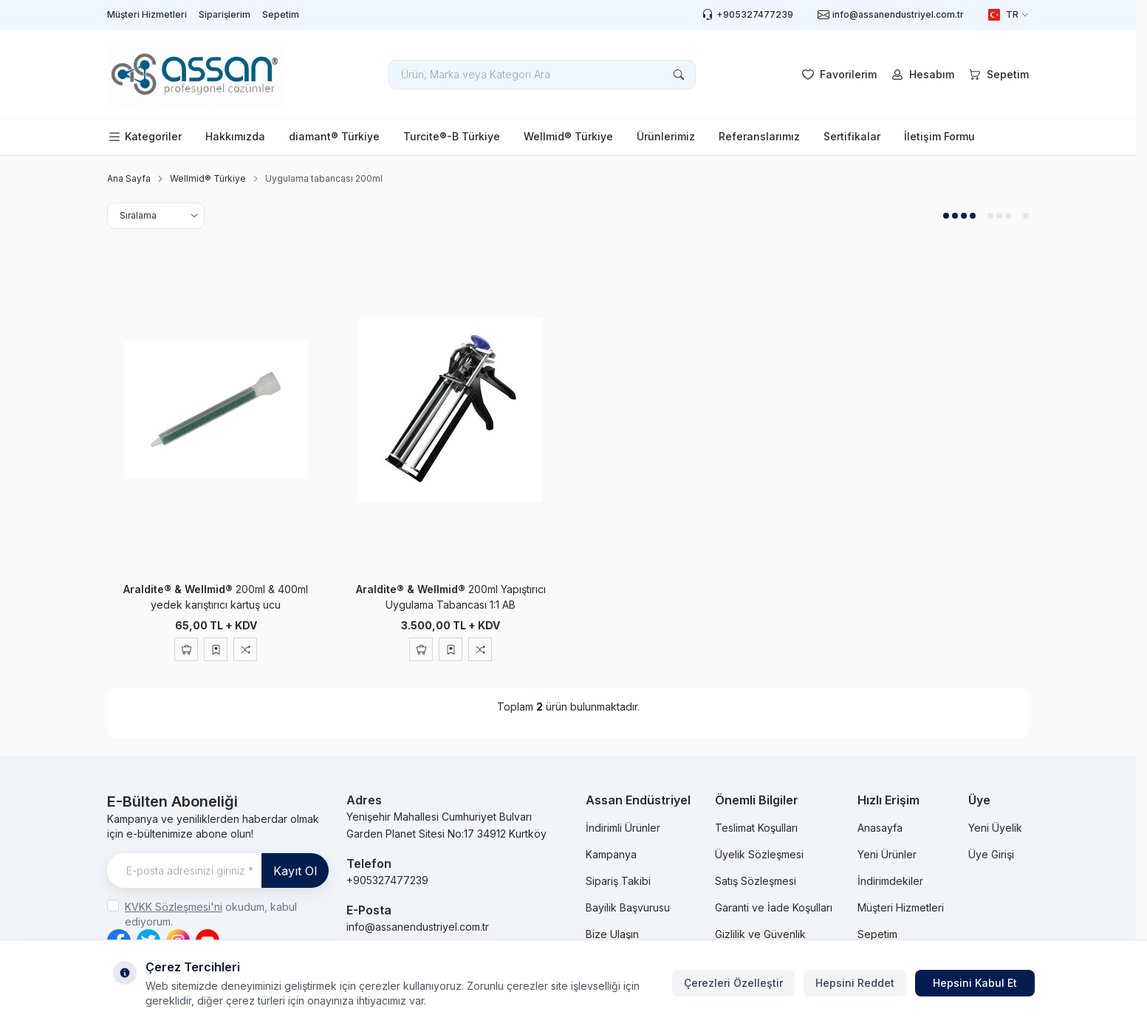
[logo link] (195, 74)
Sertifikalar (852, 136)
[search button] (679, 74)
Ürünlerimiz (666, 136)
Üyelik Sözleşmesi (759, 854)
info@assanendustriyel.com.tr (417, 926)
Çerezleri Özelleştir (733, 983)
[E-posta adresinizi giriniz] (218, 871)
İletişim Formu (939, 136)
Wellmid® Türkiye (568, 136)
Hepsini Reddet (854, 983)
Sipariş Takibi (618, 881)
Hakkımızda (235, 136)
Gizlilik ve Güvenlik (760, 934)
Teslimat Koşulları (756, 827)
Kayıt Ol (295, 870)
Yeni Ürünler (887, 854)
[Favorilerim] (838, 74)
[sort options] (156, 215)
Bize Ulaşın (612, 934)
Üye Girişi (991, 854)
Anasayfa (880, 827)
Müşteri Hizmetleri (147, 14)
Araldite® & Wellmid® (179, 589)
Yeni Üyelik (995, 827)
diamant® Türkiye (334, 136)
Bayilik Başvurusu (628, 907)
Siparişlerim (224, 14)
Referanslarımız (759, 136)
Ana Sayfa (129, 178)
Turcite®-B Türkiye (451, 136)
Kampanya (611, 854)
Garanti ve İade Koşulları (773, 907)
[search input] (542, 74)
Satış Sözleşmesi (755, 881)
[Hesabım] (921, 74)
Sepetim (280, 14)
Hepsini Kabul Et (975, 983)
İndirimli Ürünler (623, 827)
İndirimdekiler (890, 881)
